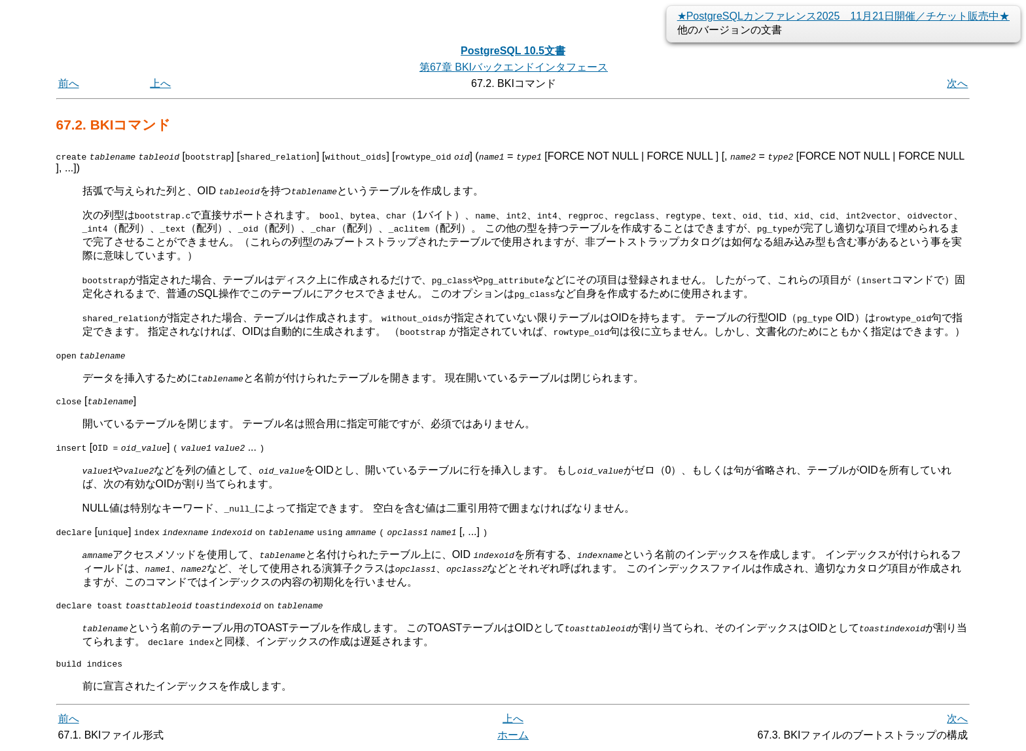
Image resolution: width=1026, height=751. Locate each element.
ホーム (513, 736)
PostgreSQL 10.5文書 (513, 50)
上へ (160, 83)
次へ (957, 83)
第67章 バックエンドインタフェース (513, 67)
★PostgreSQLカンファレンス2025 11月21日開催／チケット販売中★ (843, 16)
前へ (68, 83)
